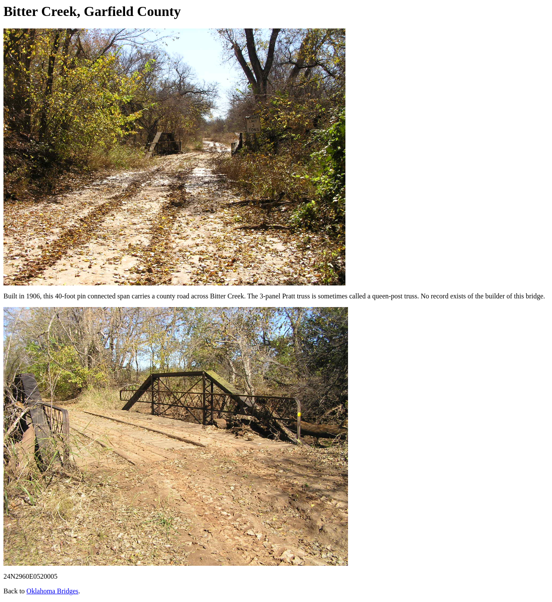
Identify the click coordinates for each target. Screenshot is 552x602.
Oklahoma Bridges (52, 591)
